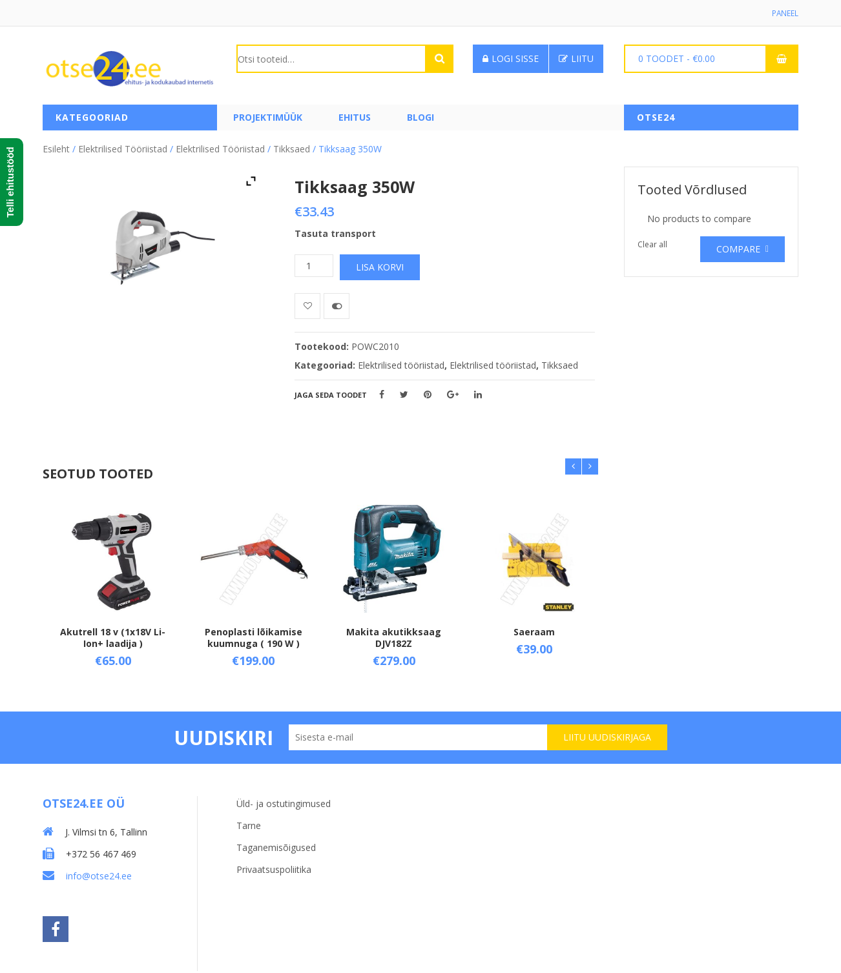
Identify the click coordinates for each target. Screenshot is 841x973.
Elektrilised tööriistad (122, 148)
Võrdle (336, 305)
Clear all (652, 243)
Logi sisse (511, 59)
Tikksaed (291, 148)
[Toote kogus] (314, 265)
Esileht (56, 148)
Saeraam (534, 630)
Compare (738, 248)
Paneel (784, 13)
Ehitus (354, 118)
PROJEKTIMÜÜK (267, 118)
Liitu (576, 59)
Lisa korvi (380, 266)
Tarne (248, 824)
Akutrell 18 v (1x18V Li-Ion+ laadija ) (112, 636)
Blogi (420, 118)
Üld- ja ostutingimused (283, 802)
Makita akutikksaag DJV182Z (393, 636)
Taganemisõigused (276, 846)
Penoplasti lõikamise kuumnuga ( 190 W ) (253, 636)
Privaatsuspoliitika (273, 868)
